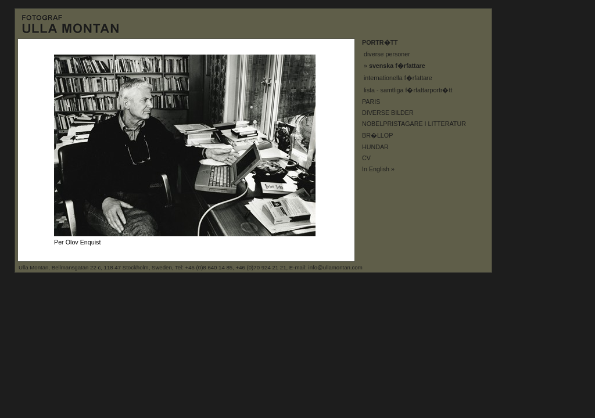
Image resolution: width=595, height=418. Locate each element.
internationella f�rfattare (398, 77)
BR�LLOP (377, 135)
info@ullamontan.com (336, 267)
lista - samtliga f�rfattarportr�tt (408, 90)
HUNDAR (375, 146)
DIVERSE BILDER (388, 112)
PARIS (371, 101)
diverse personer (387, 54)
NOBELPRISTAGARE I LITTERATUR (414, 123)
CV (366, 157)
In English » (378, 168)
